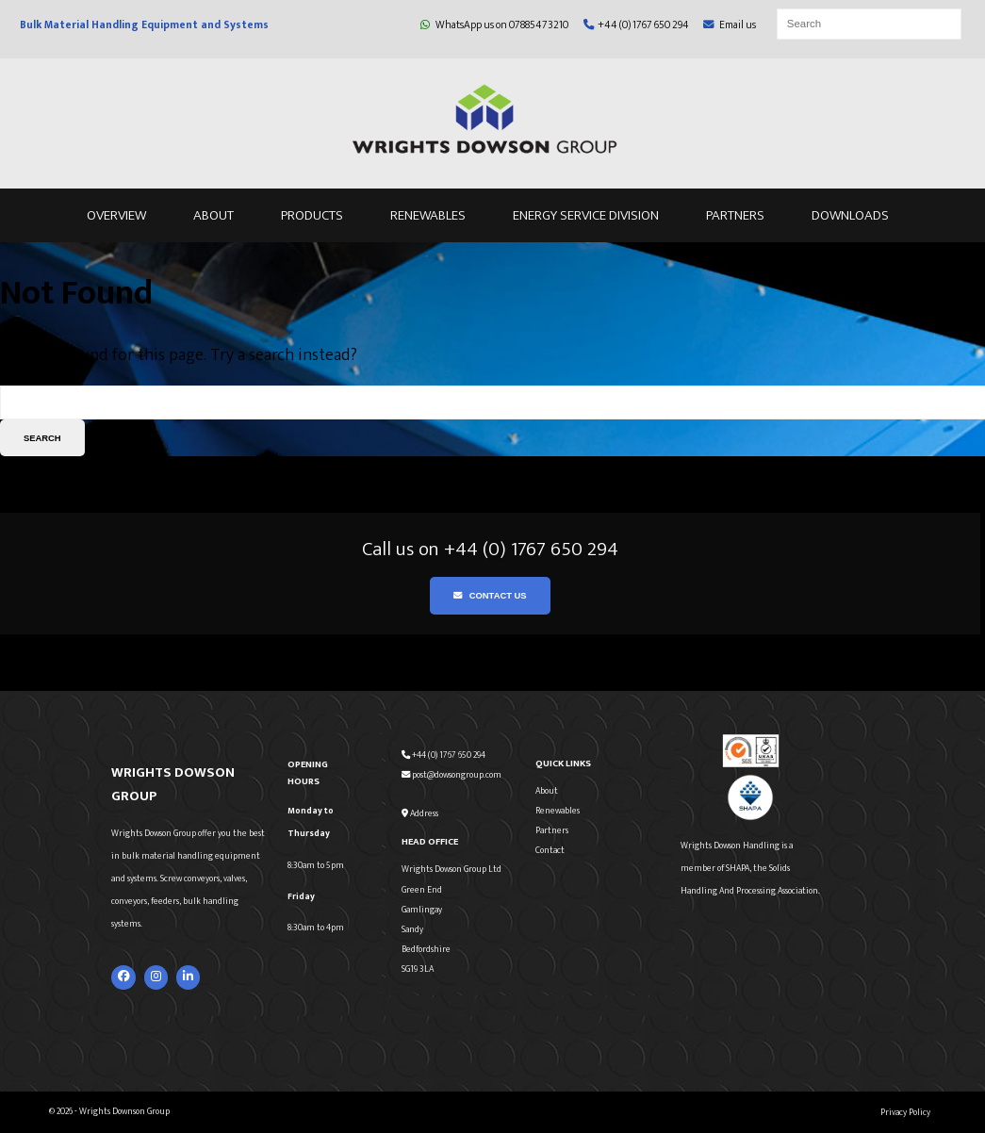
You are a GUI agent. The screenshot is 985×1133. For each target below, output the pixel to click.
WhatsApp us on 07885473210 (494, 25)
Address (420, 813)
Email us (729, 25)
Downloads (850, 215)
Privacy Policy (905, 1112)
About (213, 215)
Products (312, 215)
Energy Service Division (586, 215)
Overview (116, 215)
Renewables (428, 215)
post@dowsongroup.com (451, 774)
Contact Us (489, 595)
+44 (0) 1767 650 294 (636, 25)
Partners (735, 215)
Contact (550, 850)
